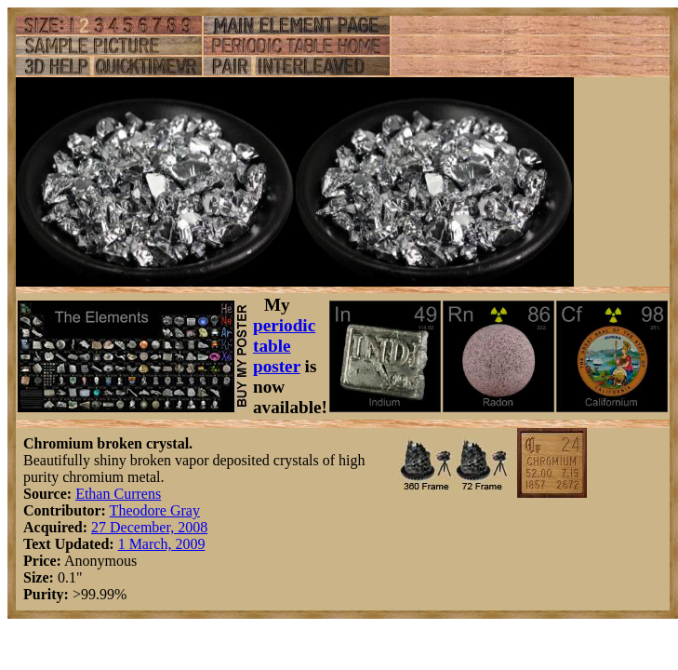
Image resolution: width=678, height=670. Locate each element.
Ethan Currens (118, 494)
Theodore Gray (155, 510)
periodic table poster (284, 345)
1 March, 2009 (162, 544)
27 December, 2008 (149, 527)
